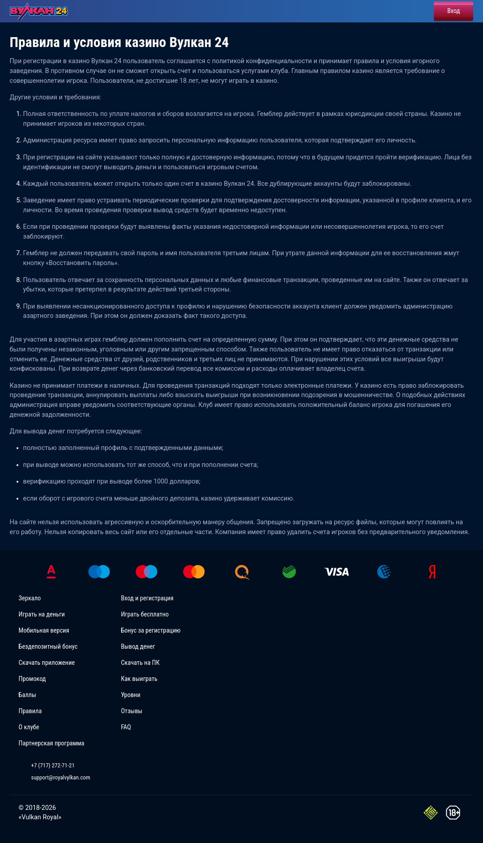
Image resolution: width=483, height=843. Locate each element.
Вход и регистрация (147, 598)
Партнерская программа (52, 743)
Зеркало (30, 598)
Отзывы (131, 711)
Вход (453, 11)
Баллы (27, 695)
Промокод (32, 679)
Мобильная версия (44, 630)
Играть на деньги (42, 614)
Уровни (130, 695)
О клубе (29, 727)
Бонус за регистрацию (150, 630)
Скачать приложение (47, 663)
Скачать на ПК (140, 663)
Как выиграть (139, 679)
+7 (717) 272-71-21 (53, 765)
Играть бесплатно (145, 614)
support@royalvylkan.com (60, 777)
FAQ (126, 727)
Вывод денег (138, 646)
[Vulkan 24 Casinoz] (41, 11)
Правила (30, 711)
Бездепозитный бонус (48, 646)
